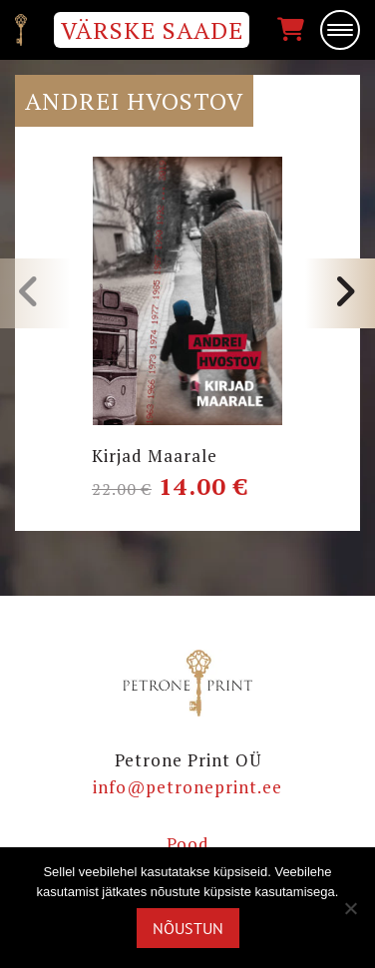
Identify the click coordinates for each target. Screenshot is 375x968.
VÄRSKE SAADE (152, 30)
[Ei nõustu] (350, 908)
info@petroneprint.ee (187, 786)
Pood (188, 843)
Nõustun (188, 928)
